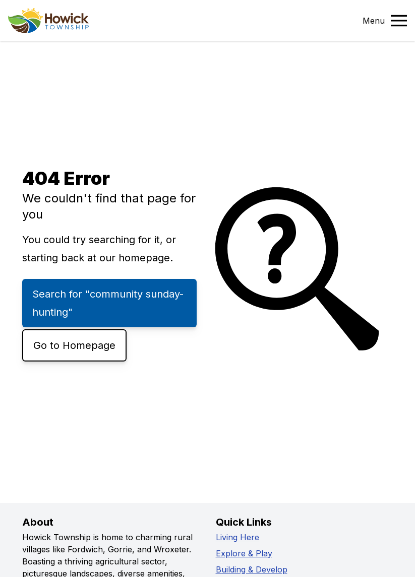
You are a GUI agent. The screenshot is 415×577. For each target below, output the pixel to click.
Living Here (237, 537)
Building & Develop (251, 569)
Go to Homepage (74, 345)
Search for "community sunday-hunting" (108, 303)
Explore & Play (244, 553)
